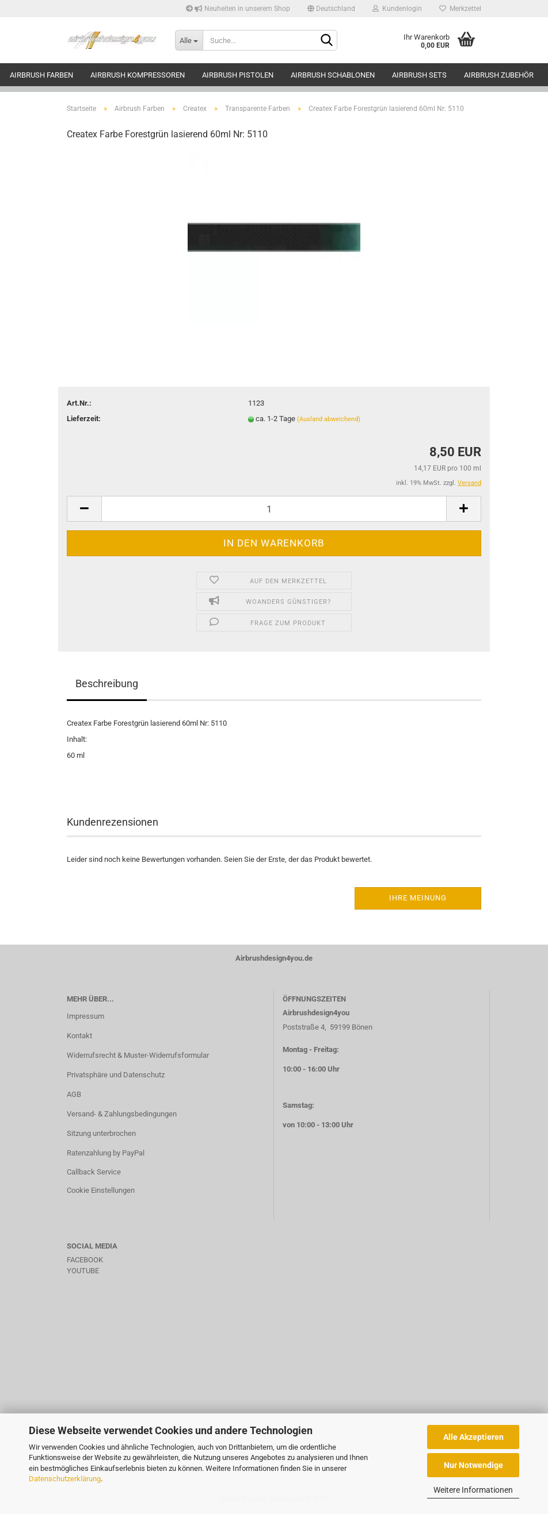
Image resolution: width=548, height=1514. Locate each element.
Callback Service (94, 1172)
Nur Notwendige (473, 1465)
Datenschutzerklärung (65, 1478)
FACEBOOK (85, 1259)
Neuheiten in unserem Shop (238, 9)
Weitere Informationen (473, 1489)
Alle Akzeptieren (473, 1437)
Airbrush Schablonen (333, 75)
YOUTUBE (83, 1270)
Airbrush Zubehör (499, 75)
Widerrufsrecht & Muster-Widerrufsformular (138, 1055)
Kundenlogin (397, 9)
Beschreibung (106, 683)
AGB (74, 1094)
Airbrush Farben (41, 75)
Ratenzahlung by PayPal (105, 1153)
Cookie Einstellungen (101, 1190)
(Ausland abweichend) (328, 419)
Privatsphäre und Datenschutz (116, 1074)
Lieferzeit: (84, 418)
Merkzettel (460, 9)
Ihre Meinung (418, 897)
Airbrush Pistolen (237, 75)
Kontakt (79, 1035)
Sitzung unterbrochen (101, 1133)
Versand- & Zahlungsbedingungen (122, 1114)
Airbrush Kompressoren (137, 75)
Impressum (85, 1016)
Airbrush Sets (419, 75)
